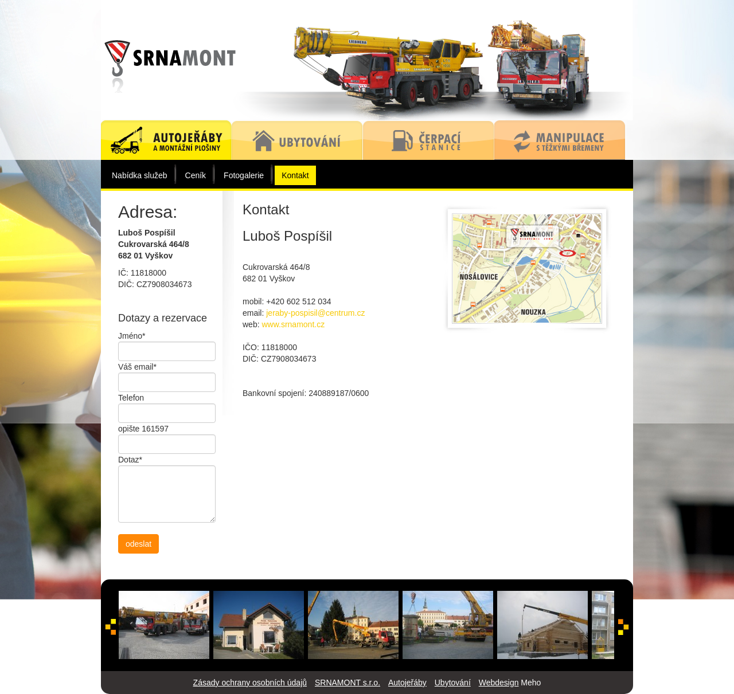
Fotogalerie (244, 175)
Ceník (195, 175)
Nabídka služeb (139, 175)
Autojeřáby (407, 682)
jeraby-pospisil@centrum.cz (315, 312)
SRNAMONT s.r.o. (347, 682)
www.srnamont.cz (293, 324)
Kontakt (295, 175)
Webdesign (499, 682)
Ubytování (453, 682)
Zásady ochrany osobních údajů (250, 682)
